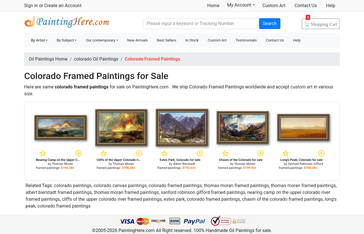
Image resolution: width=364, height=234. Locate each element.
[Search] (200, 23)
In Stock (192, 40)
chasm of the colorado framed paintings (282, 199)
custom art (302, 87)
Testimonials (246, 40)
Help (330, 5)
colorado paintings (73, 185)
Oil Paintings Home (48, 59)
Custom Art (274, 5)
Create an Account (62, 5)
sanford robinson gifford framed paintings (203, 192)
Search (270, 23)
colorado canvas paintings (120, 185)
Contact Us (306, 5)
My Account (241, 4)
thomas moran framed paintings (236, 185)
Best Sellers (166, 40)
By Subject (65, 40)
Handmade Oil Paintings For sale (66, 23)
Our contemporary (100, 40)
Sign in (31, 5)
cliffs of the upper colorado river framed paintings (112, 199)
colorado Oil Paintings (96, 59)
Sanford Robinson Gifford (305, 164)
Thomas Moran (62, 164)
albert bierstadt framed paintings (59, 192)
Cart (321, 22)
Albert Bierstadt (184, 164)
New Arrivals (137, 40)
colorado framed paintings (175, 185)
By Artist (38, 40)
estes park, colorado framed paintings (202, 199)
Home (213, 5)
